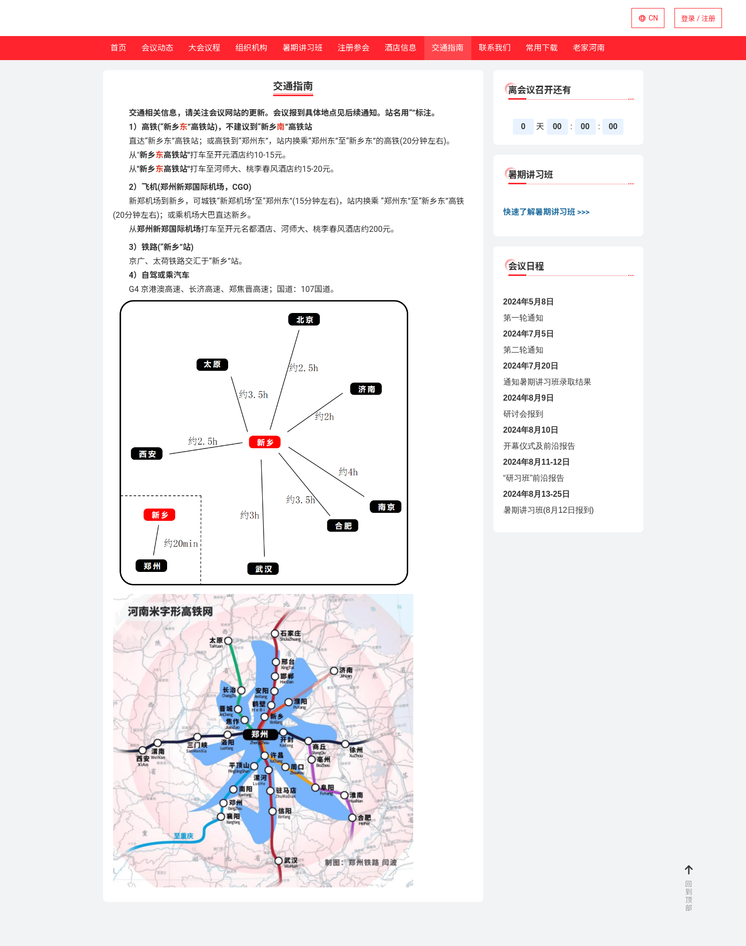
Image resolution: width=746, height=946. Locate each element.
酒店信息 (401, 48)
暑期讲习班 (303, 48)
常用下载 (542, 48)
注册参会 (354, 48)
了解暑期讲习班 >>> (554, 212)
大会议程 (205, 48)
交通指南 (448, 48)
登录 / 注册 (698, 19)
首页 (119, 48)
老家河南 (589, 48)
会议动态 (158, 48)
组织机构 (252, 48)
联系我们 (495, 48)
